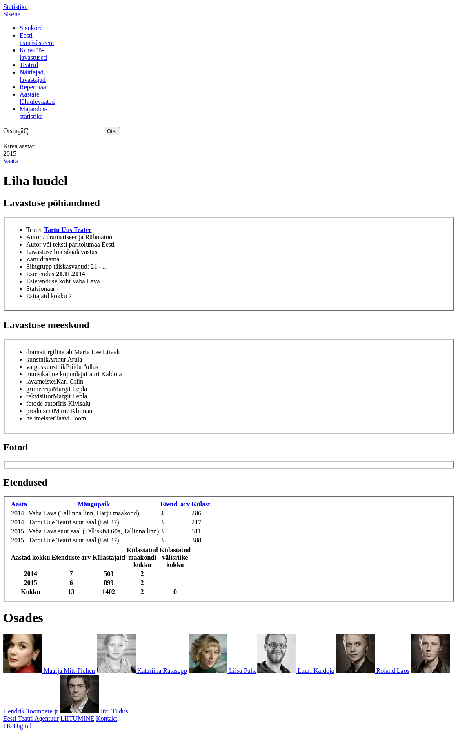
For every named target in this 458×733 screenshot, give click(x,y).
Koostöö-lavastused (33, 54)
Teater (34, 229)
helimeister (40, 418)
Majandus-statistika (33, 113)
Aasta (19, 504)
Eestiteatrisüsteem (37, 39)
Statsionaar (40, 288)
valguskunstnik (46, 366)
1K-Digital (17, 725)
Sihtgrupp (39, 266)
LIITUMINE (77, 718)
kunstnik (37, 359)
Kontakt (106, 718)
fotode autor (42, 403)
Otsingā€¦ (15, 130)
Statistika (15, 6)
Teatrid (29, 64)
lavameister (41, 381)
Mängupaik (94, 504)
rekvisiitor (39, 396)
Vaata (10, 160)
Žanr (32, 259)
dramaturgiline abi (50, 352)
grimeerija (39, 388)
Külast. (201, 504)
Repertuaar (34, 86)
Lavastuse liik (44, 251)
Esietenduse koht (48, 281)
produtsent (40, 410)
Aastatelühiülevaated (37, 98)
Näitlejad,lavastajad (33, 76)
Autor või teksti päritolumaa (63, 244)
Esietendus (40, 273)
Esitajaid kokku (46, 295)
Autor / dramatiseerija (54, 237)
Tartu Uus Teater (68, 229)
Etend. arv (175, 504)
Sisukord (31, 28)
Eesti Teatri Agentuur (31, 718)
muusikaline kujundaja (55, 374)
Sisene (11, 14)
